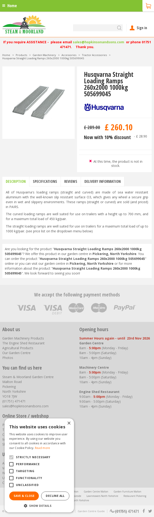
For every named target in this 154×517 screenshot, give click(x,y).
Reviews (70, 181)
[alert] (39, 465)
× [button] (69, 423)
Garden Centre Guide (91, 511)
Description (16, 181)
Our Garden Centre (16, 353)
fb (143, 511)
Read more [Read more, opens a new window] (42, 448)
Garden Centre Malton (96, 491)
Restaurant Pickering (134, 496)
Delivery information (102, 181)
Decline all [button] (55, 496)
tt (150, 511)
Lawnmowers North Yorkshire (102, 496)
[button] (39, 505)
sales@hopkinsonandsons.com (98, 42)
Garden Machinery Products (23, 338)
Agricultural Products (17, 348)
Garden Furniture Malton (127, 491)
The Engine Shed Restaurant (23, 343)
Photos (7, 357)
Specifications (45, 181)
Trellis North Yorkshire (77, 500)
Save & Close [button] (24, 496)
